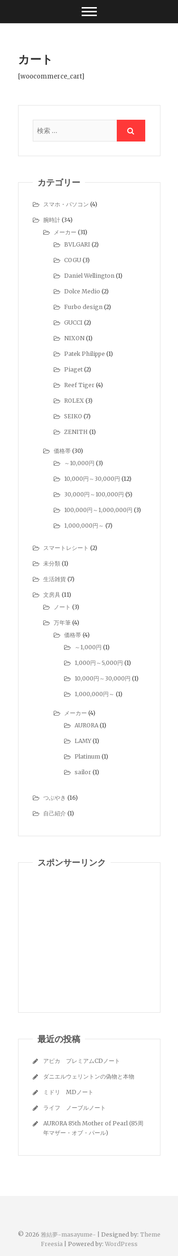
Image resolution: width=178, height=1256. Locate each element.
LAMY (83, 740)
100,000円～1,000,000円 (98, 509)
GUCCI (73, 322)
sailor (83, 772)
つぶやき (54, 797)
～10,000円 (79, 463)
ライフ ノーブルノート (74, 1107)
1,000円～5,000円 (99, 662)
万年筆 (62, 622)
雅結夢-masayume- (68, 1234)
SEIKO (73, 416)
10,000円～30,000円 (92, 478)
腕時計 (51, 219)
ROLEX (74, 400)
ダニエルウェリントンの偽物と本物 (88, 1076)
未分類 (51, 563)
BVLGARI (77, 244)
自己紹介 (54, 813)
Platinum (87, 756)
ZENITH (76, 431)
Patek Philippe (84, 353)
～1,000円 (88, 647)
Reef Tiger (79, 385)
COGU (72, 260)
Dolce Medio (82, 291)
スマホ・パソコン (66, 204)
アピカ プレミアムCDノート (81, 1060)
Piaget (73, 369)
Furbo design (83, 306)
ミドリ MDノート (68, 1092)
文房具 (51, 594)
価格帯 (62, 450)
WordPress (121, 1243)
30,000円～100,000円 (94, 494)
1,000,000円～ (84, 525)
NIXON (74, 338)
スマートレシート (66, 547)
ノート (62, 606)
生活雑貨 (54, 579)
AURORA (86, 725)
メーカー (65, 232)
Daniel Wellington (89, 275)
